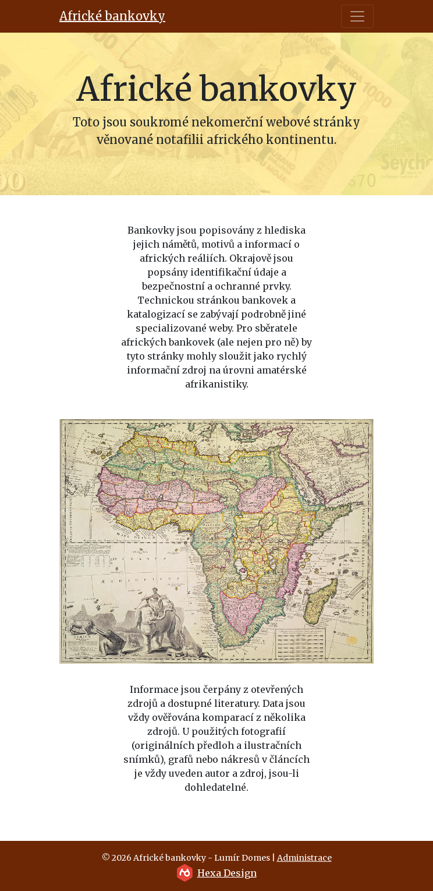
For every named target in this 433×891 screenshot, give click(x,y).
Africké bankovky (112, 16)
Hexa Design (227, 873)
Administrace (304, 858)
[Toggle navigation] (357, 16)
